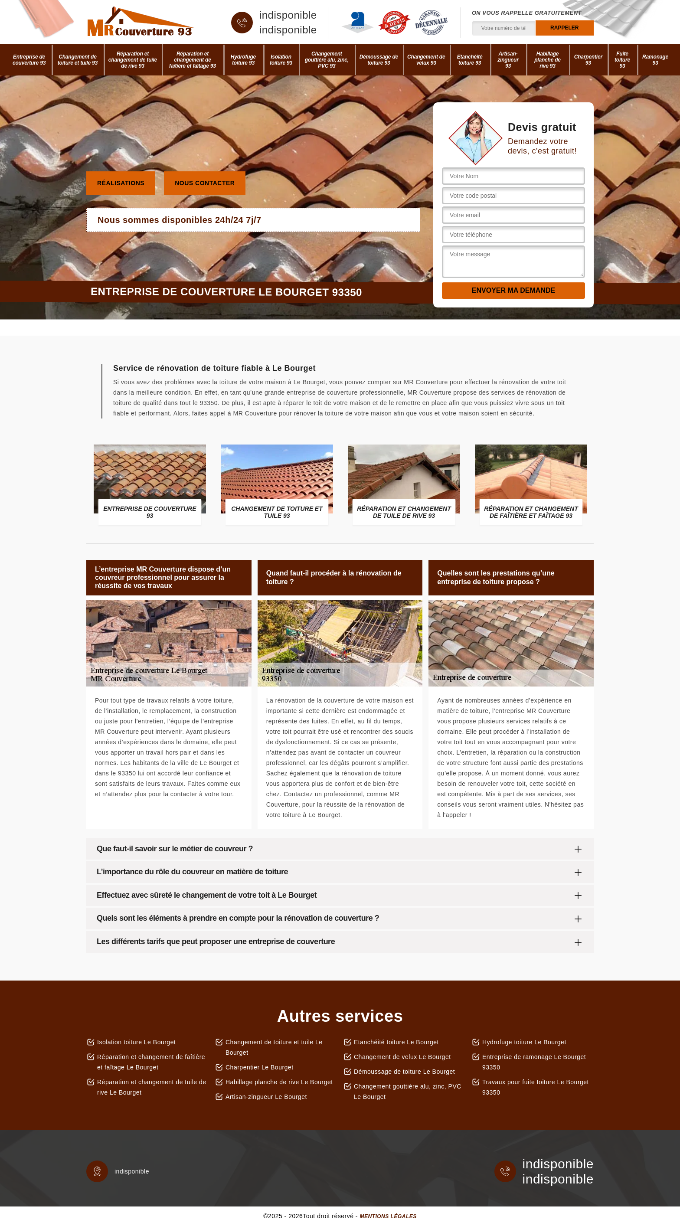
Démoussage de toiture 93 (379, 60)
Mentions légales (388, 1216)
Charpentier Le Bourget (260, 1067)
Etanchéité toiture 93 (470, 60)
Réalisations (120, 183)
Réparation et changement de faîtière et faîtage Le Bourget (151, 1062)
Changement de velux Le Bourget (402, 1056)
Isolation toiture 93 (281, 60)
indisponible (288, 15)
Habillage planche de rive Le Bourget (279, 1082)
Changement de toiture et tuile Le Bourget (274, 1047)
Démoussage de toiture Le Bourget (404, 1071)
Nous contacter (205, 183)
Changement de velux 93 (426, 60)
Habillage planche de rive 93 (547, 60)
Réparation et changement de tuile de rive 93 (132, 60)
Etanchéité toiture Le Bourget (396, 1042)
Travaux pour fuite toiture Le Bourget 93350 (535, 1087)
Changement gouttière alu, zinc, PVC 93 (327, 60)
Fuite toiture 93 (622, 60)
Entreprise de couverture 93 (29, 60)
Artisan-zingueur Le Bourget (266, 1096)
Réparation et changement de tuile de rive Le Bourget (151, 1087)
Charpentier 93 (588, 60)
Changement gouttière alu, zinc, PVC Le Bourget (407, 1091)
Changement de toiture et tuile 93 (78, 60)
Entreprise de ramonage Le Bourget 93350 (534, 1062)
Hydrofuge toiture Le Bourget (524, 1042)
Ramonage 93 (655, 60)
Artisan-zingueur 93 (507, 60)
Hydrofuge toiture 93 (243, 60)
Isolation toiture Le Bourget (136, 1042)
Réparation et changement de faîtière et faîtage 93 (192, 60)
